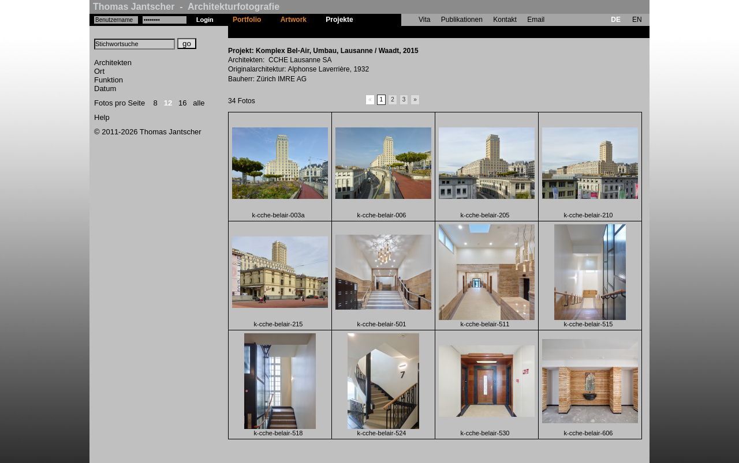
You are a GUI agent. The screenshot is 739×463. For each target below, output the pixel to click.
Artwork (294, 20)
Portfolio (247, 20)
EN (637, 20)
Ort (99, 71)
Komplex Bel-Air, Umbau (403, 32)
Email (535, 20)
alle (198, 103)
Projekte (339, 20)
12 (168, 103)
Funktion (108, 80)
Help (102, 117)
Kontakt (505, 20)
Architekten (113, 62)
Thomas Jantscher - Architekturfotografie (186, 7)
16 (182, 103)
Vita (424, 20)
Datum (105, 88)
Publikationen (462, 20)
